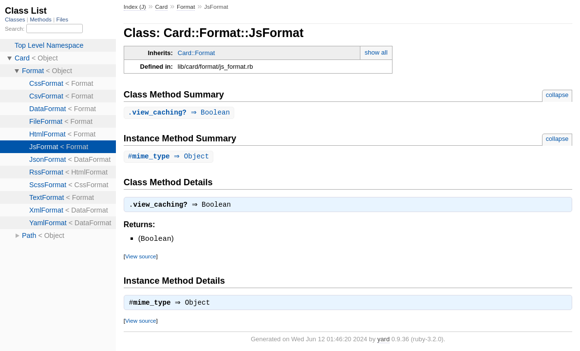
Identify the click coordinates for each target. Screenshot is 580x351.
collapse (557, 94)
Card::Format (196, 53)
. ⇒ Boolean (180, 112)
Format (186, 6)
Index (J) (135, 6)
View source (140, 257)
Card (161, 6)
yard (383, 341)
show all (376, 52)
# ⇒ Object (170, 157)
